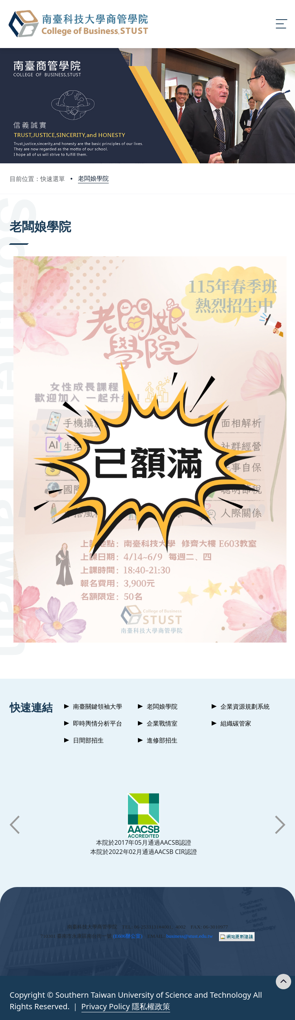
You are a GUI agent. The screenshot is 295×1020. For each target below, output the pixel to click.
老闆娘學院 (93, 178)
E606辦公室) (129, 936)
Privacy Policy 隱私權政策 (125, 1006)
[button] (15, 825)
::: (11, 216)
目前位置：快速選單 (37, 178)
